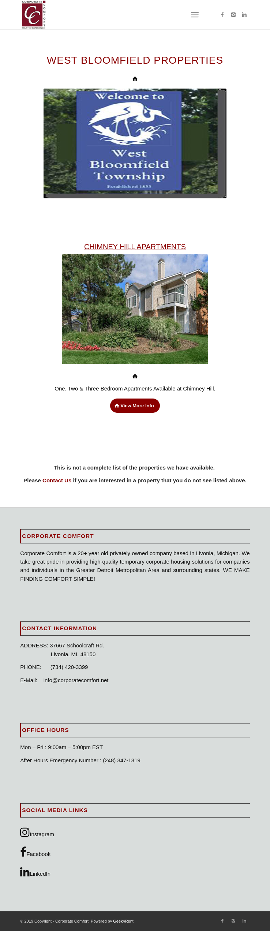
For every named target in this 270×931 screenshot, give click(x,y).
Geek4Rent (123, 921)
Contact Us (57, 480)
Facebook (35, 851)
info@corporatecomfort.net (76, 680)
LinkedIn (35, 871)
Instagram (37, 832)
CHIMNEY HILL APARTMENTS (135, 247)
